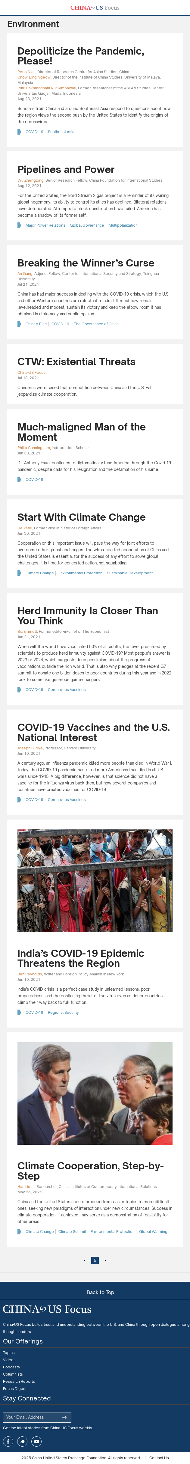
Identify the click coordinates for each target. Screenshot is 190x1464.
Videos (9, 1360)
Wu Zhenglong (30, 180)
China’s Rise (36, 324)
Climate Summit (72, 1231)
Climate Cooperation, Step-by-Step (90, 1171)
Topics (9, 1352)
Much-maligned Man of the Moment (81, 432)
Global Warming (153, 1231)
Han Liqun (26, 1186)
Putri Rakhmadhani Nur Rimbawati (46, 88)
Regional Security (63, 1012)
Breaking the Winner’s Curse (85, 263)
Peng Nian (26, 72)
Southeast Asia (61, 131)
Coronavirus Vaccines (67, 689)
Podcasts (11, 1367)
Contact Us (159, 1458)
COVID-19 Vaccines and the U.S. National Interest (93, 732)
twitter (22, 1441)
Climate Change (40, 573)
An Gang (25, 273)
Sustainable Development (130, 573)
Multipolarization (123, 225)
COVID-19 (34, 131)
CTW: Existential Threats (76, 361)
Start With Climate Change (81, 517)
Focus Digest (14, 1388)
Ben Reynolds (29, 974)
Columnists (13, 1374)
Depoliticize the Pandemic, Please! (80, 56)
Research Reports (19, 1381)
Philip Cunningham (33, 447)
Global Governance (87, 225)
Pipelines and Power (66, 169)
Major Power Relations (45, 225)
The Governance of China (96, 324)
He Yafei (24, 528)
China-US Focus (31, 372)
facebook (8, 1441)
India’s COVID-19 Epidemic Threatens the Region (81, 958)
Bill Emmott (27, 631)
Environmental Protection (80, 573)
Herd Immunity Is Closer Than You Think (87, 616)
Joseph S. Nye (30, 748)
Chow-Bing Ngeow (34, 77)
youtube (36, 1441)
